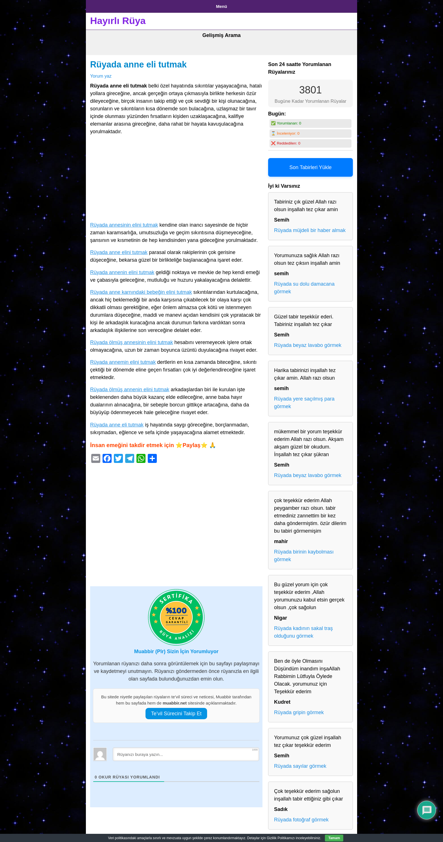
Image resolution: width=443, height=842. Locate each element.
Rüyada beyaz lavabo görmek (307, 343)
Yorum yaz (101, 73)
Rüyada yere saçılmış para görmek (304, 400)
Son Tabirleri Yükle (310, 165)
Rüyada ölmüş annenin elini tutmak (129, 387)
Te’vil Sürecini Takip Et (176, 711)
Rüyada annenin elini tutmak (122, 270)
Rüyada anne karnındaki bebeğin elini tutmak (141, 290)
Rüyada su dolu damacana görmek (304, 285)
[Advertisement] (176, 177)
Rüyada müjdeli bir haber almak (310, 228)
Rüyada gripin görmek (299, 710)
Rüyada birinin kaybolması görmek (304, 553)
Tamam (334, 838)
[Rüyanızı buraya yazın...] (186, 752)
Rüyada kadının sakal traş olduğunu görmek (303, 630)
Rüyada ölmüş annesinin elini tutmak (131, 340)
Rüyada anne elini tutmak (118, 250)
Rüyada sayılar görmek (300, 764)
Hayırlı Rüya (118, 18)
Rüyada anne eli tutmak (138, 62)
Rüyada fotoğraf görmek (301, 818)
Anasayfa (100, 5)
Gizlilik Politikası (134, 5)
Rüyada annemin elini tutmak (123, 360)
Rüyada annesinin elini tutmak (124, 223)
